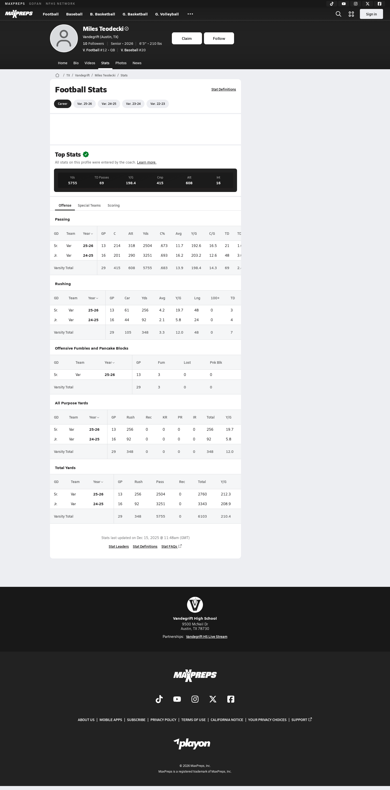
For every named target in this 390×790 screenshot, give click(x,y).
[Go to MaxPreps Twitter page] (213, 699)
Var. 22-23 (157, 104)
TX (68, 75)
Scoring (114, 205)
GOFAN (35, 3)
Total (210, 417)
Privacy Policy (163, 719)
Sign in (371, 13)
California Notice (227, 719)
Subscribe (136, 719)
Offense (64, 205)
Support (302, 719)
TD (227, 233)
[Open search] (338, 13)
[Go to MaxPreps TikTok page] (159, 699)
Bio (76, 62)
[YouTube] (343, 3)
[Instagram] (355, 3)
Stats (105, 62)
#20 (133, 49)
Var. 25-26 (84, 104)
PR (180, 417)
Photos (121, 62)
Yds (145, 233)
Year (88, 233)
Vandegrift (82, 75)
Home (62, 62)
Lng (197, 298)
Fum (161, 362)
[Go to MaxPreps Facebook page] (231, 699)
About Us (86, 719)
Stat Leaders (119, 546)
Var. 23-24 (133, 104)
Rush (130, 417)
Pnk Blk (216, 362)
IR (194, 417)
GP (103, 233)
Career (62, 104)
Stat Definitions (223, 89)
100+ (214, 298)
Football (51, 14)
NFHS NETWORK (60, 3)
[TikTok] (331, 3)
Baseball (74, 14)
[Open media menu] (351, 13)
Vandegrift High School (195, 609)
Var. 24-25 (109, 104)
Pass (160, 481)
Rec (149, 417)
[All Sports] (190, 13)
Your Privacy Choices (267, 719)
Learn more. (146, 162)
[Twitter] (367, 3)
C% (162, 233)
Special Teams (89, 205)
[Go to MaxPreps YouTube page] (177, 699)
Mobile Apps (110, 719)
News (137, 62)
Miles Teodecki (106, 28)
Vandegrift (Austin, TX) (100, 36)
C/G (212, 233)
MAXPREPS (15, 3)
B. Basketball (102, 14)
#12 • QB (99, 49)
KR (165, 417)
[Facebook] (379, 3)
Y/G (194, 233)
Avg (179, 233)
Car (127, 298)
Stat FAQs (171, 546)
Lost (187, 362)
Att (130, 233)
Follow (219, 38)
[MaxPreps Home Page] (57, 75)
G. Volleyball (167, 14)
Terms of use (193, 719)
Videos (90, 62)
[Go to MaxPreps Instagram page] (195, 699)
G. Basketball (135, 14)
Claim (187, 38)
